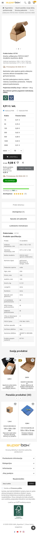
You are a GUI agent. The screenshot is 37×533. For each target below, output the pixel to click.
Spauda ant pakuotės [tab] (18, 219)
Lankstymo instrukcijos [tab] (18, 226)
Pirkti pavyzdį (25, 168)
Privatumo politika (16, 488)
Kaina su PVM (9, 111)
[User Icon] (29, 2)
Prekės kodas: (8, 233)
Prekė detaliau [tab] (18, 205)
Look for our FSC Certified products (19, 502)
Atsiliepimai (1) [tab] (18, 212)
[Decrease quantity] (9, 150)
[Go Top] (33, 528)
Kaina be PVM (23, 111)
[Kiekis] (15, 150)
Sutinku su (11, 488)
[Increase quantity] (21, 150)
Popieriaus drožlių (9, 87)
